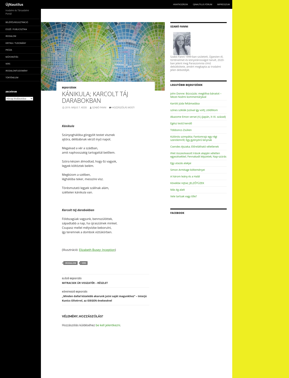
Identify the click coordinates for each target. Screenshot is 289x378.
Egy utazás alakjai (180, 163)
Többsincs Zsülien (181, 130)
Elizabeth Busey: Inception (97, 250)
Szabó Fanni (99, 107)
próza (9, 49)
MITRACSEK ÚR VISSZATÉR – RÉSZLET (105, 280)
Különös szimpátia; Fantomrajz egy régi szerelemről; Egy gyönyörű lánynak (193, 138)
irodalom (70, 263)
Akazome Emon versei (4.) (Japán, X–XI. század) (198, 116)
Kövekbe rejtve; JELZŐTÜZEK (187, 183)
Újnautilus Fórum (202, 4)
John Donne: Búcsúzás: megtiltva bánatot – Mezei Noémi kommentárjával (195, 95)
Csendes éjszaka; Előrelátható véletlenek (194, 146)
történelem (12, 77)
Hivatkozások (180, 4)
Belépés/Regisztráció (17, 22)
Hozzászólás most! (123, 107)
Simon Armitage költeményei (187, 170)
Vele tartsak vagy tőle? (183, 196)
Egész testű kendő (181, 123)
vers (83, 263)
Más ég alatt (177, 189)
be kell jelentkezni (108, 325)
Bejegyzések (69, 87)
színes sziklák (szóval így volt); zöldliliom (194, 110)
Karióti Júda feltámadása (185, 103)
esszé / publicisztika (16, 29)
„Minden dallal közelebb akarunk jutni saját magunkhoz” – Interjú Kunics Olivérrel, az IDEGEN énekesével (105, 296)
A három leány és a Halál (185, 176)
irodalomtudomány (16, 70)
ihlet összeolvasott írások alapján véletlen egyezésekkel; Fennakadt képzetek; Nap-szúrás (198, 154)
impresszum (223, 4)
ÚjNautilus (14, 4)
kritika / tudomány (16, 43)
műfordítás (12, 56)
